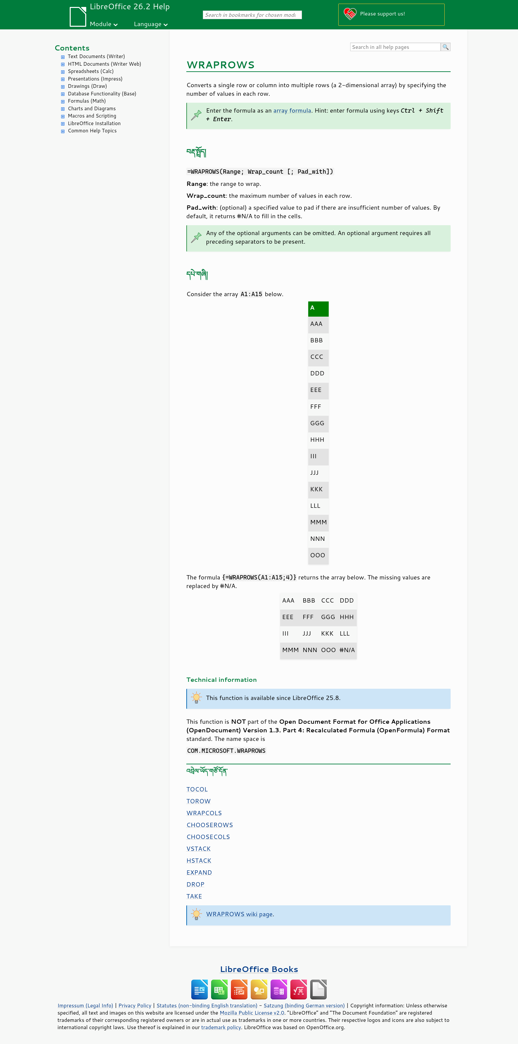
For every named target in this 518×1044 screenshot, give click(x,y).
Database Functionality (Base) (102, 93)
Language (148, 23)
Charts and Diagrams (92, 108)
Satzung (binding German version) (304, 1005)
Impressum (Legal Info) (85, 1005)
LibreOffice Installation (94, 123)
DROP (195, 884)
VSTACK (198, 848)
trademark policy (221, 1027)
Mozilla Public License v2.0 (252, 1012)
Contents (72, 48)
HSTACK (198, 860)
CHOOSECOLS (208, 836)
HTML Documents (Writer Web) (104, 63)
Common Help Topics (92, 130)
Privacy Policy (134, 1005)
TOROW (198, 801)
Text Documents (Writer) (96, 56)
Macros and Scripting (92, 115)
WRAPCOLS (204, 813)
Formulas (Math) (87, 100)
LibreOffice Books (259, 969)
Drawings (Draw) (87, 86)
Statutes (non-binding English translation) (206, 1005)
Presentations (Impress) (95, 78)
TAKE (194, 896)
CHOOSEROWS (209, 824)
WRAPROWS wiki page (239, 914)
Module (100, 23)
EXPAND (199, 872)
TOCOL (196, 789)
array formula (292, 110)
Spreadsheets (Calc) (91, 71)
